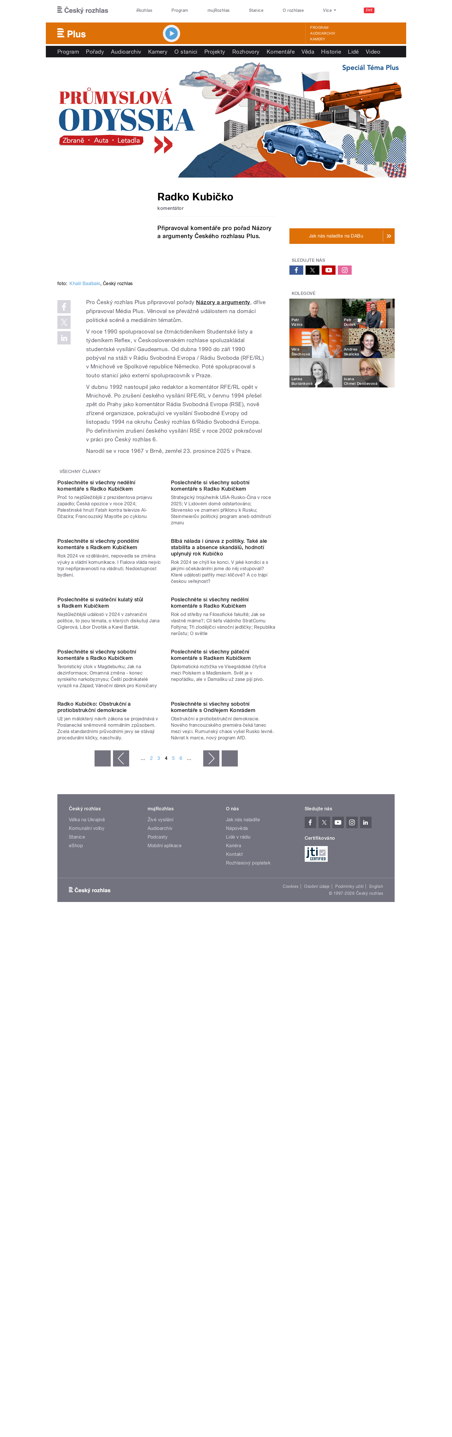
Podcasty (158, 1130)
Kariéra (233, 1139)
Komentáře (281, 51)
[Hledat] (387, 10)
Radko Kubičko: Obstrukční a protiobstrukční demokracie (94, 1000)
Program (180, 10)
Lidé (353, 51)
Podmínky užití (349, 1179)
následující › (211, 1052)
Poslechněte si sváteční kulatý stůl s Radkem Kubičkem (100, 778)
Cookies (290, 1179)
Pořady (95, 51)
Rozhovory (246, 51)
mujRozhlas (219, 10)
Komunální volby (86, 1121)
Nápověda (237, 1121)
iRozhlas (144, 10)
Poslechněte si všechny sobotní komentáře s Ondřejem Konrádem (213, 1000)
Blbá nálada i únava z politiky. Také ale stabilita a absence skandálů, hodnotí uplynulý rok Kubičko (219, 664)
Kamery (317, 39)
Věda (308, 51)
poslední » (230, 1052)
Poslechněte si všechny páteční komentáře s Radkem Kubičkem (211, 889)
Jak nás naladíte (243, 1113)
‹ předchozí (121, 1052)
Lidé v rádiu (238, 1130)
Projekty (214, 51)
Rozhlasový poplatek (248, 1156)
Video (373, 51)
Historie (331, 51)
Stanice (256, 10)
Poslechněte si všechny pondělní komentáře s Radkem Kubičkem (98, 661)
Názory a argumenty (223, 302)
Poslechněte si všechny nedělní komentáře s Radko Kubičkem (96, 544)
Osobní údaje (317, 1179)
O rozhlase (293, 10)
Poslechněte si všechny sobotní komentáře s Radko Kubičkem (210, 544)
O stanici (185, 51)
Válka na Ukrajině (87, 1113)
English (376, 1179)
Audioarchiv (322, 33)
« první (103, 1052)
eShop (76, 1139)
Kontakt (234, 1147)
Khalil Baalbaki (84, 283)
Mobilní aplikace (165, 1139)
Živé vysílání (161, 1113)
